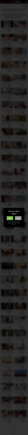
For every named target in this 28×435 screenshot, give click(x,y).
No (18, 218)
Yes (10, 218)
